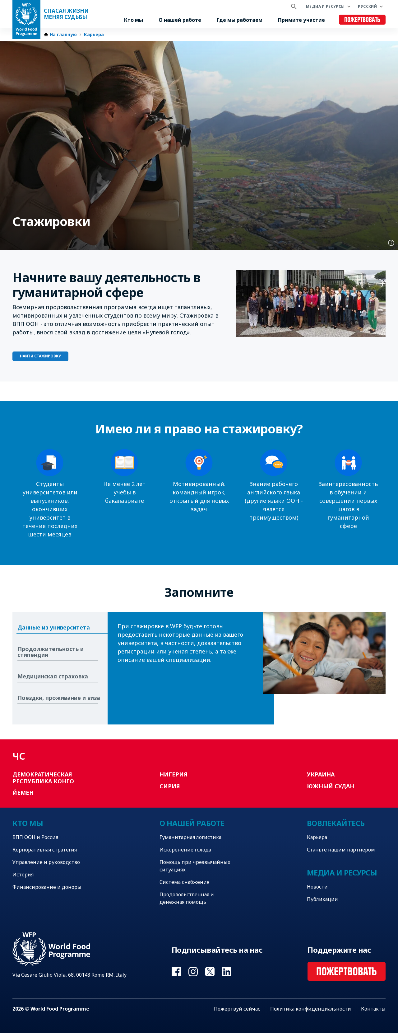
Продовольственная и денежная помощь (187, 898)
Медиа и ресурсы (325, 6)
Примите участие (301, 20)
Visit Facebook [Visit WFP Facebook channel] (176, 971)
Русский (367, 6)
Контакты (373, 1008)
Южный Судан (330, 786)
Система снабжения (184, 882)
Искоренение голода (185, 849)
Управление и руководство (46, 862)
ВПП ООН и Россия (35, 837)
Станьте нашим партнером (341, 849)
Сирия (170, 786)
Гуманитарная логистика (190, 837)
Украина (321, 774)
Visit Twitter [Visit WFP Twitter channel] (210, 971)
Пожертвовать (362, 20)
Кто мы (133, 20)
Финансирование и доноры (46, 887)
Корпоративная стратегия (44, 849)
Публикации (322, 899)
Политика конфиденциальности (310, 1008)
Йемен (23, 792)
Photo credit (391, 243)
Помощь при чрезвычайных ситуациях (195, 866)
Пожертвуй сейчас (237, 1008)
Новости (317, 886)
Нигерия (173, 774)
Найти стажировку (40, 356)
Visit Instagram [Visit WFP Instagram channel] (193, 971)
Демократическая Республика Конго (43, 778)
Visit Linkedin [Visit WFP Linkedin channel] (226, 971)
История (23, 874)
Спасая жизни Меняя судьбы (66, 14)
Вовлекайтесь (336, 823)
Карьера (94, 34)
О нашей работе (180, 20)
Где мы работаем (239, 20)
